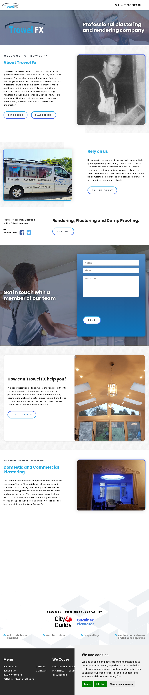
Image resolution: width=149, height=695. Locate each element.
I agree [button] (87, 684)
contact (63, 231)
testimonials (22, 414)
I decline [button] (100, 684)
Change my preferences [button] (121, 684)
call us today (102, 190)
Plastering (10, 666)
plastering (43, 115)
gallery (40, 666)
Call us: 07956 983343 (128, 5)
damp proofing (13, 674)
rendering (15, 115)
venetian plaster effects (19, 678)
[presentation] (103, 310)
